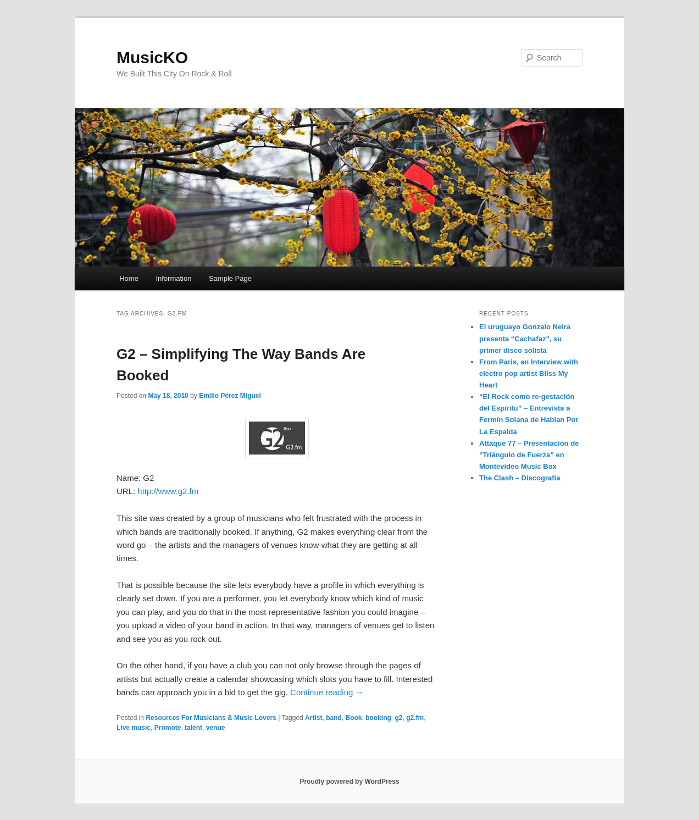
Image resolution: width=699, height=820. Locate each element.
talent (193, 728)
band (334, 718)
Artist (313, 718)
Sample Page (230, 278)
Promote (167, 728)
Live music (133, 728)
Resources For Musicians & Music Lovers (211, 718)
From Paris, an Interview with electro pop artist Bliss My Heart (528, 373)
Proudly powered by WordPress (349, 781)
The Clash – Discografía (519, 478)
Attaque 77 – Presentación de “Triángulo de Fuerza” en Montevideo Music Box (529, 454)
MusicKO (152, 57)
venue (215, 728)
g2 (398, 718)
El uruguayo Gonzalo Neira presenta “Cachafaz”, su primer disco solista (524, 338)
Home (128, 278)
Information (173, 278)
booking (378, 718)
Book (353, 718)
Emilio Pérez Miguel (230, 396)
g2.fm (415, 718)
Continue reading (326, 692)
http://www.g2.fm (167, 491)
